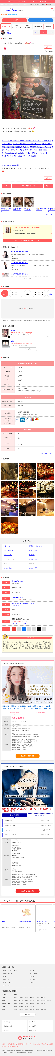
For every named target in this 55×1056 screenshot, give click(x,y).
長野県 (43, 1003)
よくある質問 (32, 1026)
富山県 (21, 1003)
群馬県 (26, 1000)
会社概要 (6, 1030)
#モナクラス (46, 141)
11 (35, 293)
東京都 (43, 1000)
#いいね (48, 147)
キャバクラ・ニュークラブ (10, 970)
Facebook (24, 629)
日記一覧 (25, 4)
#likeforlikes (43, 150)
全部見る (27, 1014)
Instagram (14, 629)
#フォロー (15, 150)
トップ (36, 32)
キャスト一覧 (8, 555)
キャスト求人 (14, 20)
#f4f (27, 153)
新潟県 (15, 1003)
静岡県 (21, 1006)
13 (50, 293)
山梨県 (37, 1003)
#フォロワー (25, 150)
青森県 (15, 997)
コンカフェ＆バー (7, 985)
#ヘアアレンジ (8, 156)
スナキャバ (6, 979)
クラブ (32, 970)
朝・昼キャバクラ (7, 973)
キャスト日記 (33, 559)
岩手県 (21, 997)
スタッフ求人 (41, 20)
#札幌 (11, 147)
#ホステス (37, 144)
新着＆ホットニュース (35, 546)
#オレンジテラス (19, 141)
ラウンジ (32, 976)
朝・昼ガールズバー (8, 982)
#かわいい (40, 147)
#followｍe (34, 150)
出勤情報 (32, 555)
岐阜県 (15, 1006)
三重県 (32, 1006)
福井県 (32, 1003)
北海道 (15, 994)
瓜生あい (18, 4)
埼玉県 (32, 1000)
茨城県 (15, 1000)
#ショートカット (46, 153)
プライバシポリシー (34, 1022)
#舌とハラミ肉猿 (29, 156)
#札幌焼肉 (18, 156)
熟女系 (4, 976)
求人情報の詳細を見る (27, 756)
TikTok (39, 629)
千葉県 (37, 1000)
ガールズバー (33, 979)
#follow (22, 153)
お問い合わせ (32, 1030)
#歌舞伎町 (18, 147)
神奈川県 (49, 1000)
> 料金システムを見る (47, 453)
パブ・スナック (34, 973)
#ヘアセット (34, 153)
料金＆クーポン (8, 550)
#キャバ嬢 (46, 144)
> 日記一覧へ (50, 214)
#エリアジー (7, 141)
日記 (43, 32)
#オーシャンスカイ (33, 141)
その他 (32, 982)
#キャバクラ (28, 144)
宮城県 (26, 997)
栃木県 (21, 1000)
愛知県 (26, 1006)
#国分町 (26, 147)
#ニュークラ (18, 144)
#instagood (6, 153)
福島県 (43, 997)
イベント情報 (33, 550)
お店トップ (7, 546)
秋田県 (32, 997)
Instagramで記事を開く (11, 165)
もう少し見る (27, 278)
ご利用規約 (7, 1022)
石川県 (26, 1003)
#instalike (15, 153)
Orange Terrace (11, 10)
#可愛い (33, 147)
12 (43, 293)
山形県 (37, 997)
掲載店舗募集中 (8, 1026)
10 (27, 293)
